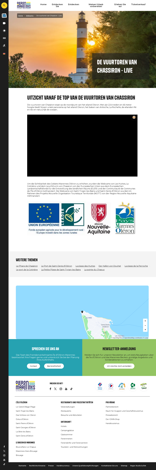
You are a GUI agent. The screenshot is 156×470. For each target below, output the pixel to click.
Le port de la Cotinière (27, 270)
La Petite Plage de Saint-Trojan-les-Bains (61, 270)
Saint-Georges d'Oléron (26, 427)
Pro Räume (110, 402)
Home (43, 4)
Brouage (19, 455)
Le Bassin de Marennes (25, 443)
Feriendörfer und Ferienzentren (74, 443)
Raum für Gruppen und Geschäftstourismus (124, 411)
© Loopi (145, 338)
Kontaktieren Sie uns (109, 466)
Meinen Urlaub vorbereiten (96, 5)
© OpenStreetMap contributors (133, 338)
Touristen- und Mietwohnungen (74, 447)
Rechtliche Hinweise (37, 466)
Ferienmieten (66, 439)
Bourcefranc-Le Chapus (26, 447)
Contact (33, 366)
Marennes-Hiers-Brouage (26, 451)
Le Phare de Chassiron (27, 266)
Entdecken (73, 4)
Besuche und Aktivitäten (71, 415)
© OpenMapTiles (116, 338)
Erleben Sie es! (120, 5)
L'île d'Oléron (21, 402)
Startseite (22, 466)
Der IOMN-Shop (113, 419)
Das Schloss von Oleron (26, 415)
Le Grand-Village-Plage (25, 407)
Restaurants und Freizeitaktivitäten (77, 402)
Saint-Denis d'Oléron (24, 436)
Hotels (63, 426)
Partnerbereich (112, 407)
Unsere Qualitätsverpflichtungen (85, 466)
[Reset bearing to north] (145, 329)
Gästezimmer (67, 434)
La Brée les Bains (23, 432)
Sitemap (124, 466)
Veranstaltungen (68, 407)
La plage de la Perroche (136, 266)
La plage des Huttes (85, 266)
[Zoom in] (145, 321)
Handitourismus (112, 423)
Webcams (29, 16)
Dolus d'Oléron (22, 419)
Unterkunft (66, 422)
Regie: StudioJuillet (138, 466)
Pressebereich (112, 415)
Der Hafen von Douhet (110, 266)
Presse (51, 466)
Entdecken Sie (57, 5)
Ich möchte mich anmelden (119, 366)
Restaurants (66, 411)
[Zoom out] (145, 325)
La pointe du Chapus (94, 270)
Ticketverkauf (138, 4)
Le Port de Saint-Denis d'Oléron (56, 266)
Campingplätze (67, 430)
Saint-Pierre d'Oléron (25, 423)
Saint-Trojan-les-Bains (25, 411)
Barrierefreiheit (54, 366)
